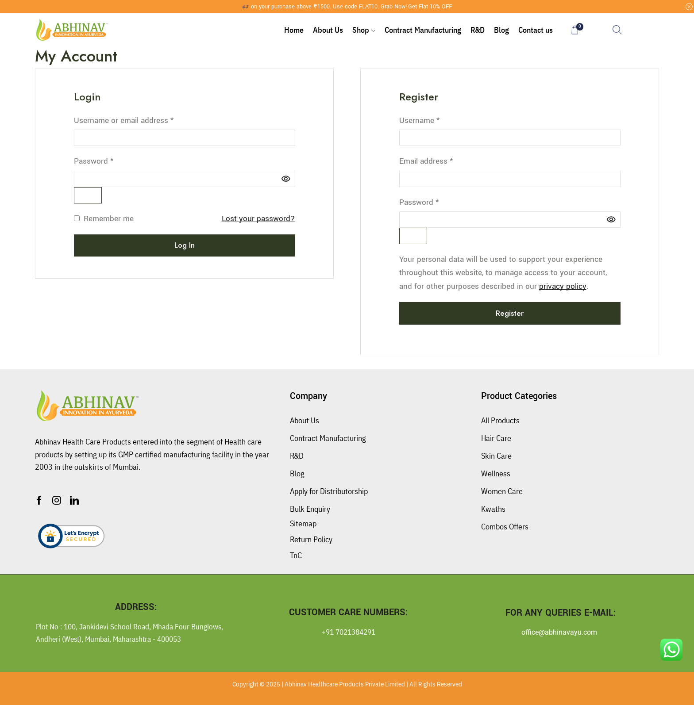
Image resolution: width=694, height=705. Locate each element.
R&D (477, 30)
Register (510, 313)
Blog (501, 30)
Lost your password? (258, 218)
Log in (184, 245)
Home (294, 30)
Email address (426, 161)
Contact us (535, 30)
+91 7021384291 (348, 632)
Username (419, 120)
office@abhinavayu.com (559, 632)
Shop (363, 30)
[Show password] (88, 195)
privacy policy (562, 286)
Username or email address (124, 120)
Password (93, 161)
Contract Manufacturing (423, 30)
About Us (328, 30)
